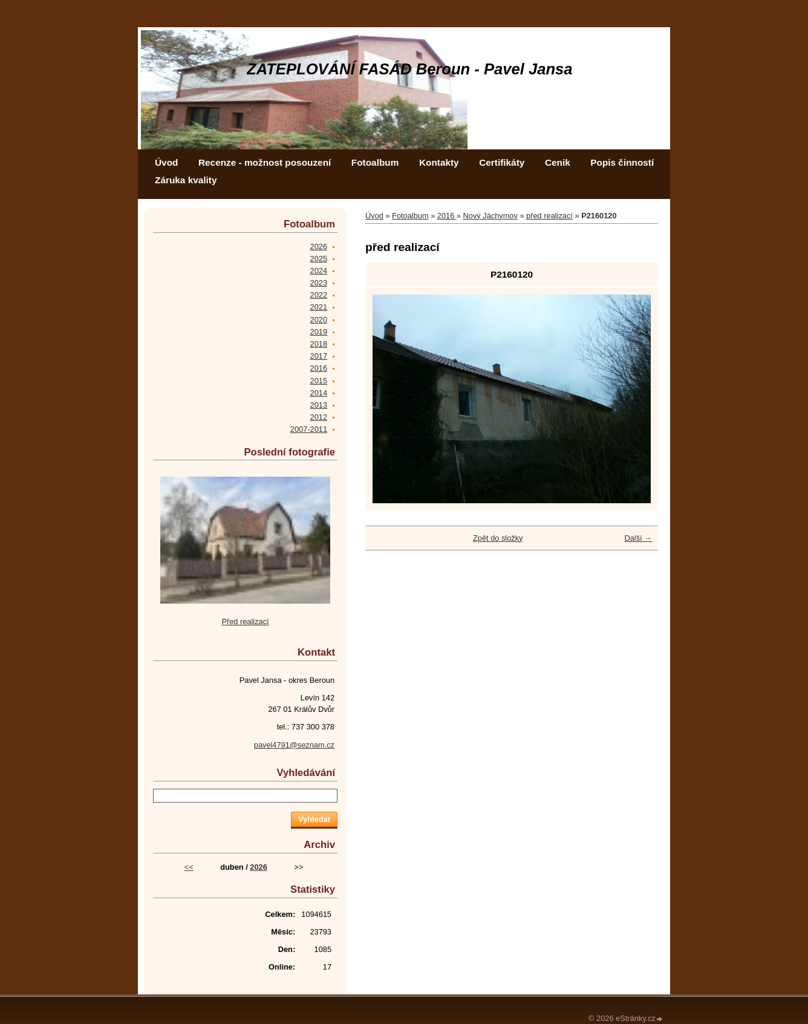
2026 (318, 246)
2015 (318, 380)
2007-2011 (308, 429)
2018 (318, 343)
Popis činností (622, 162)
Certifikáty (501, 162)
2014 (318, 392)
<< (189, 867)
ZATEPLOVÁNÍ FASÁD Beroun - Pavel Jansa (410, 68)
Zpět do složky (498, 538)
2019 (318, 331)
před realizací (549, 215)
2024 (318, 270)
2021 (318, 306)
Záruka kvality (186, 180)
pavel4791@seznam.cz (294, 744)
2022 (318, 294)
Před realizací (245, 621)
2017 (318, 355)
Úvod (166, 162)
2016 (447, 215)
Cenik (557, 162)
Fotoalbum (375, 162)
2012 (318, 417)
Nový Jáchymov (490, 215)
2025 (318, 258)
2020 (318, 319)
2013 (318, 404)
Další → (638, 538)
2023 (318, 282)
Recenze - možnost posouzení (264, 162)
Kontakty (439, 162)
